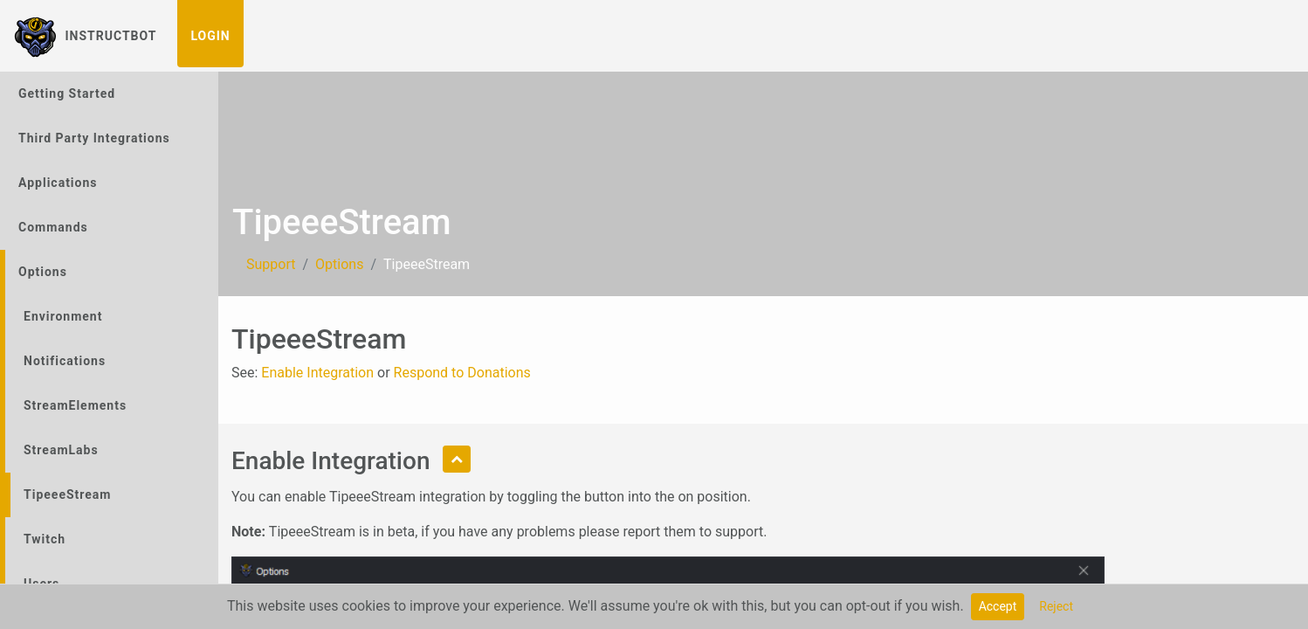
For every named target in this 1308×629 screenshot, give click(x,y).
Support (270, 264)
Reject (1056, 606)
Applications (58, 183)
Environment (63, 316)
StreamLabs (61, 450)
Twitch (44, 539)
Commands (53, 227)
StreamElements (75, 405)
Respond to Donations (462, 372)
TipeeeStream (67, 494)
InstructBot (85, 36)
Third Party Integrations (94, 138)
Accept (998, 606)
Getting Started (66, 93)
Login (210, 36)
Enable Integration (317, 372)
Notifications (65, 361)
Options (42, 272)
